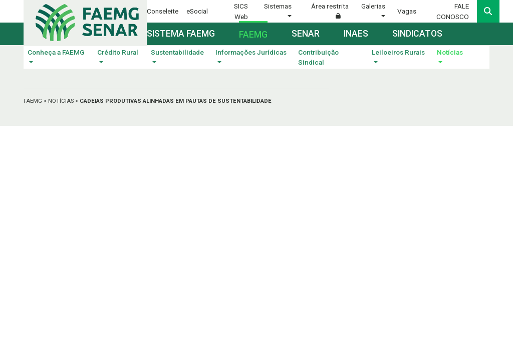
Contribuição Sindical (318, 57)
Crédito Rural (117, 52)
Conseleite (162, 11)
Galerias (373, 6)
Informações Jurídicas (251, 52)
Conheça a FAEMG (56, 52)
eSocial (197, 11)
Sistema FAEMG (181, 34)
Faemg (253, 35)
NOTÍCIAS (61, 101)
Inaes (356, 34)
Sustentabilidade (177, 52)
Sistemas (278, 6)
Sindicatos (417, 34)
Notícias (450, 52)
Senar (306, 34)
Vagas (406, 11)
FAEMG (34, 101)
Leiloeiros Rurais (398, 52)
